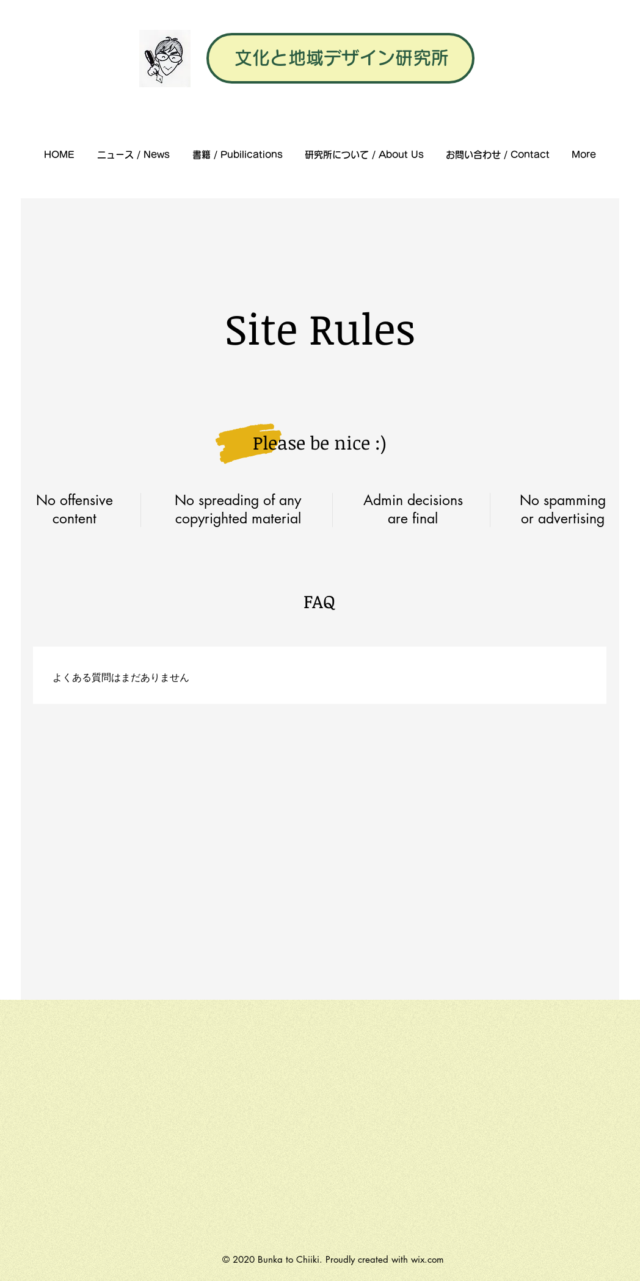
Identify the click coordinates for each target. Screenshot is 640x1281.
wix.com (427, 1259)
